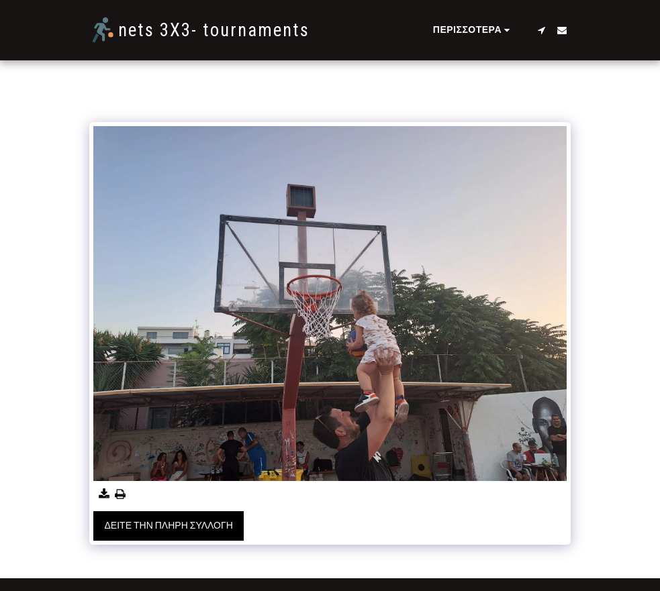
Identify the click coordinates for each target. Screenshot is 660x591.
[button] (541, 30)
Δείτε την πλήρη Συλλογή (169, 525)
